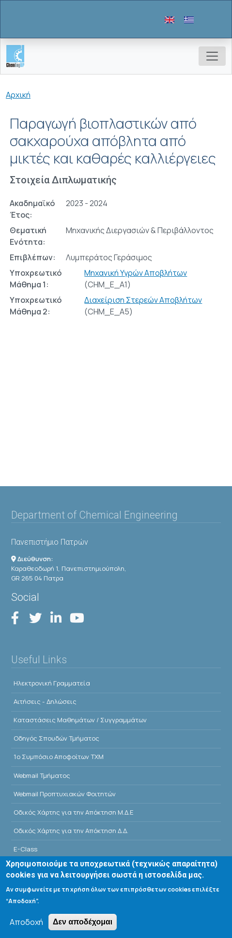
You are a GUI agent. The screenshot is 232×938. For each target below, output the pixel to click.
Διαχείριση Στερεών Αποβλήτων (143, 300)
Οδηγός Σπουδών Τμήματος (56, 738)
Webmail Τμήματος (42, 775)
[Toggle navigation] (212, 56)
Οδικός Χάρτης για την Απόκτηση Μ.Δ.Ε (74, 812)
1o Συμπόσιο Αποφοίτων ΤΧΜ (59, 756)
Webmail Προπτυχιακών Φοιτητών (65, 793)
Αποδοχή (26, 923)
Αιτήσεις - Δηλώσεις (45, 701)
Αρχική (18, 94)
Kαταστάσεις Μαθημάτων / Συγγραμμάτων (80, 719)
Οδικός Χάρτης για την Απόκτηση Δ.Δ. (71, 830)
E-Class (25, 849)
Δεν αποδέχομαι (82, 923)
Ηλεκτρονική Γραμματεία (52, 683)
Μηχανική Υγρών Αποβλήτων (135, 273)
